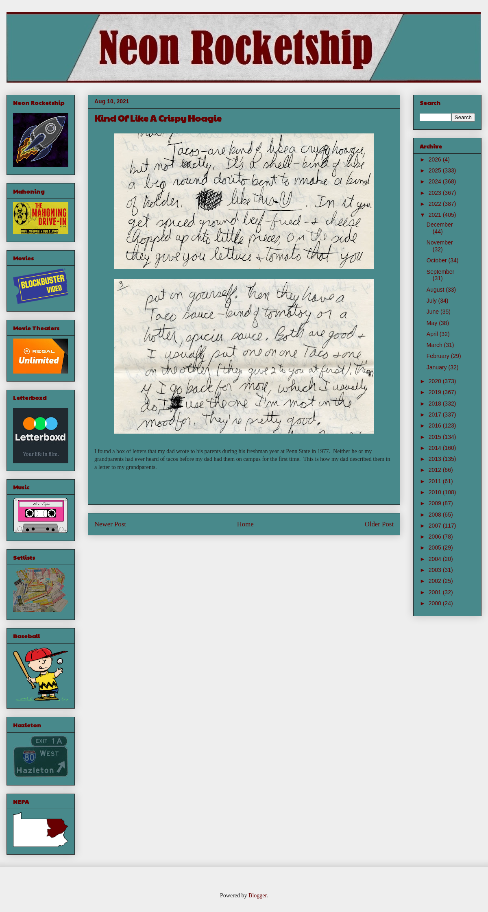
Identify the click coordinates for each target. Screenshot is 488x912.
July (432, 300)
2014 (436, 448)
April (433, 334)
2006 (436, 536)
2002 (436, 581)
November (440, 242)
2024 (436, 181)
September (440, 271)
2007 (436, 525)
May (433, 323)
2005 (436, 547)
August (436, 289)
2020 (436, 381)
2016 (436, 425)
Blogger (257, 895)
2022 (436, 204)
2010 (436, 492)
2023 (436, 193)
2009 (436, 503)
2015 (436, 437)
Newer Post (110, 524)
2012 (436, 470)
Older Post (379, 524)
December (440, 224)
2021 (436, 215)
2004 (436, 559)
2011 (436, 481)
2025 (436, 170)
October (438, 260)
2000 (436, 603)
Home (245, 524)
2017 (436, 414)
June (433, 311)
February (439, 356)
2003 (436, 570)
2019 (436, 392)
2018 (436, 403)
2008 (436, 514)
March (435, 345)
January (438, 367)
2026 (436, 159)
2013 (436, 459)
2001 (436, 592)
